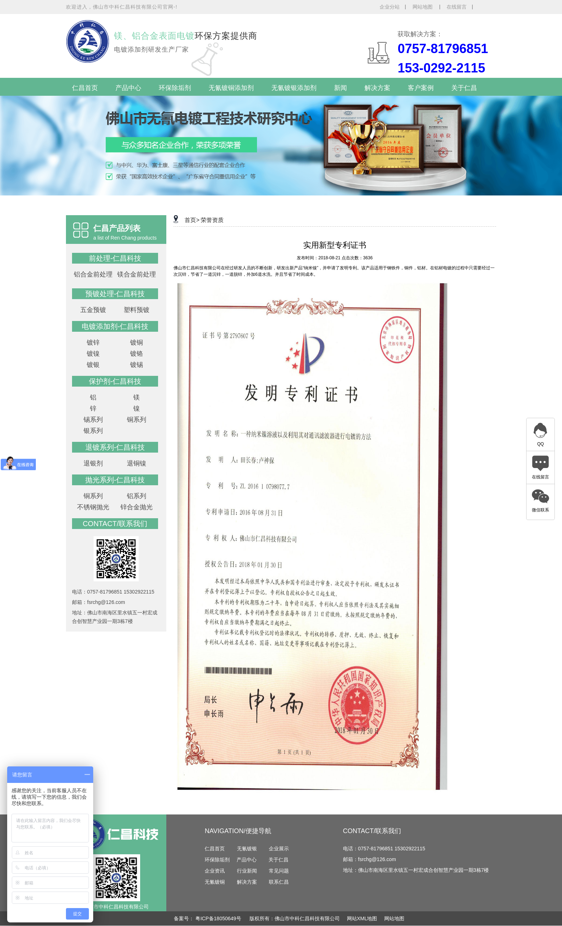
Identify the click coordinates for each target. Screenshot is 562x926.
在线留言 (457, 7)
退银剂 (93, 463)
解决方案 (377, 87)
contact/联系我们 (115, 524)
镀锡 (136, 364)
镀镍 (93, 353)
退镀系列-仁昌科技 (115, 447)
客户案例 (421, 87)
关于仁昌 (464, 87)
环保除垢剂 (175, 87)
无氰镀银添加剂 (293, 87)
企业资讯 (215, 871)
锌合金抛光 (136, 507)
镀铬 (136, 353)
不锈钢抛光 (93, 507)
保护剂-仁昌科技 (115, 381)
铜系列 (136, 419)
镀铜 (136, 342)
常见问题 (279, 871)
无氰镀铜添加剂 (231, 87)
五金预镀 (93, 309)
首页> (192, 220)
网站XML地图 (362, 918)
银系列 (93, 430)
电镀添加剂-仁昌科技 (115, 326)
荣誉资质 (212, 220)
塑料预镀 (136, 309)
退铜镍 (136, 463)
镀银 (93, 364)
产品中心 (128, 87)
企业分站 (390, 7)
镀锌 (93, 342)
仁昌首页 (85, 87)
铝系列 (136, 496)
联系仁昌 (279, 882)
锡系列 (93, 419)
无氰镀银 (247, 848)
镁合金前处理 (136, 274)
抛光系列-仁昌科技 (115, 480)
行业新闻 (247, 871)
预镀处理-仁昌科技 (115, 294)
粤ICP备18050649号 (219, 918)
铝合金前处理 (93, 274)
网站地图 (423, 7)
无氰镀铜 (215, 882)
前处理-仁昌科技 (115, 258)
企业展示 (279, 848)
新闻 (340, 87)
